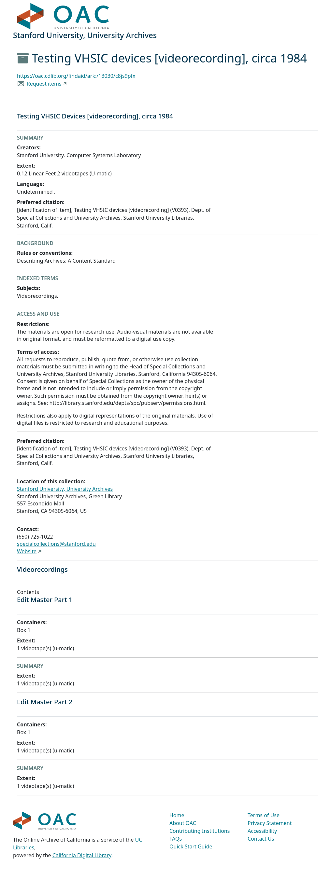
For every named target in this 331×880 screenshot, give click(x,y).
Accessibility (262, 830)
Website (26, 551)
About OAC (182, 823)
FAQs (175, 838)
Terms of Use (264, 815)
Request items (44, 83)
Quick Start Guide (190, 846)
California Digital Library (81, 855)
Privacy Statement (270, 823)
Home (176, 815)
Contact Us (261, 838)
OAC (63, 17)
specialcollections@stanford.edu (56, 543)
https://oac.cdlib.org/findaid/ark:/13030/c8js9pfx (76, 75)
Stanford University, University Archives (65, 488)
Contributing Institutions (199, 830)
